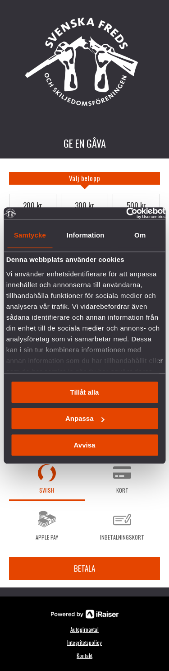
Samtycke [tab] (30, 235)
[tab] (84, 178)
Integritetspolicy (84, 642)
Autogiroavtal (84, 629)
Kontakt (84, 655)
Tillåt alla (84, 392)
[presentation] (84, 178)
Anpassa (85, 418)
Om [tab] (140, 235)
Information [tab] (86, 235)
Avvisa (85, 445)
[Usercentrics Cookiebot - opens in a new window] (126, 213)
